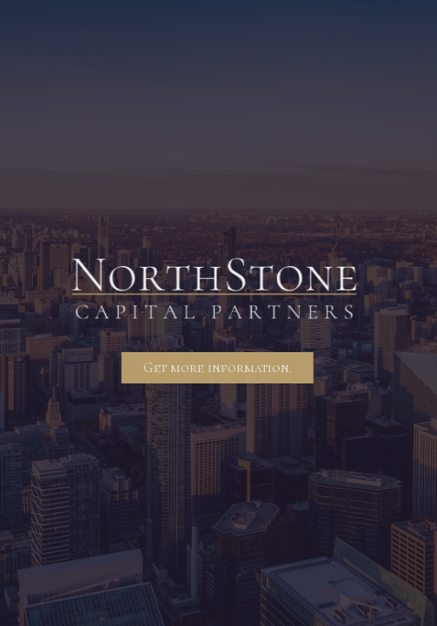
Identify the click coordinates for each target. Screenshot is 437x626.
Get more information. (216, 367)
